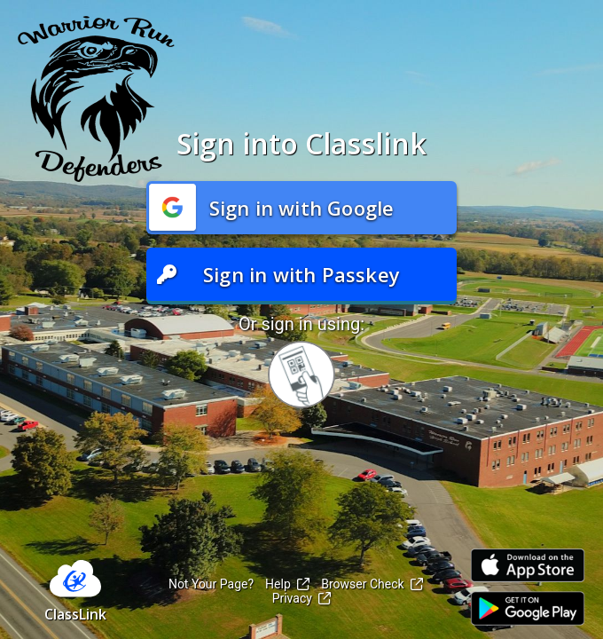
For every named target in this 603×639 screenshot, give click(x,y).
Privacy (302, 598)
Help (287, 584)
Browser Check (372, 584)
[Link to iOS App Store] (527, 566)
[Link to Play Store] (527, 608)
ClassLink (75, 614)
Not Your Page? (211, 584)
